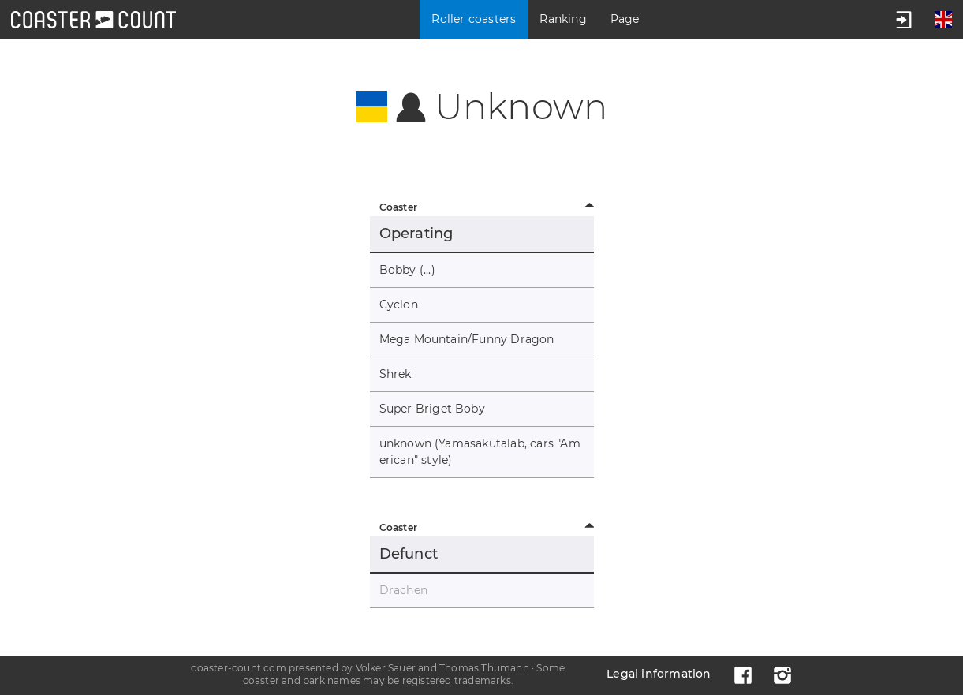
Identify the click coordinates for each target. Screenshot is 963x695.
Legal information (659, 674)
